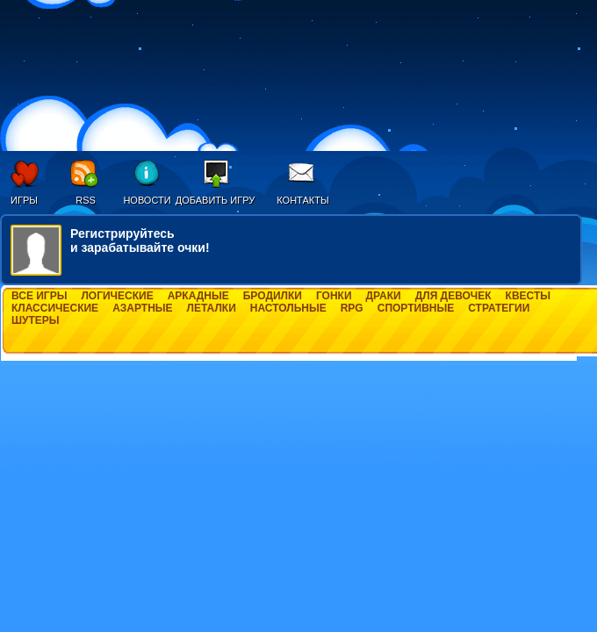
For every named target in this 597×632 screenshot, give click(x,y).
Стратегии (498, 308)
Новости (146, 200)
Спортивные (416, 308)
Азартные (142, 308)
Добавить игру (215, 200)
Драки (383, 296)
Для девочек (453, 296)
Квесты (528, 296)
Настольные (288, 308)
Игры (24, 200)
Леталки (211, 308)
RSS (86, 200)
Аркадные (198, 296)
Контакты (302, 200)
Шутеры (35, 320)
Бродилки (272, 296)
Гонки (334, 296)
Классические (54, 308)
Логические (117, 296)
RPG (352, 308)
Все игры (39, 296)
